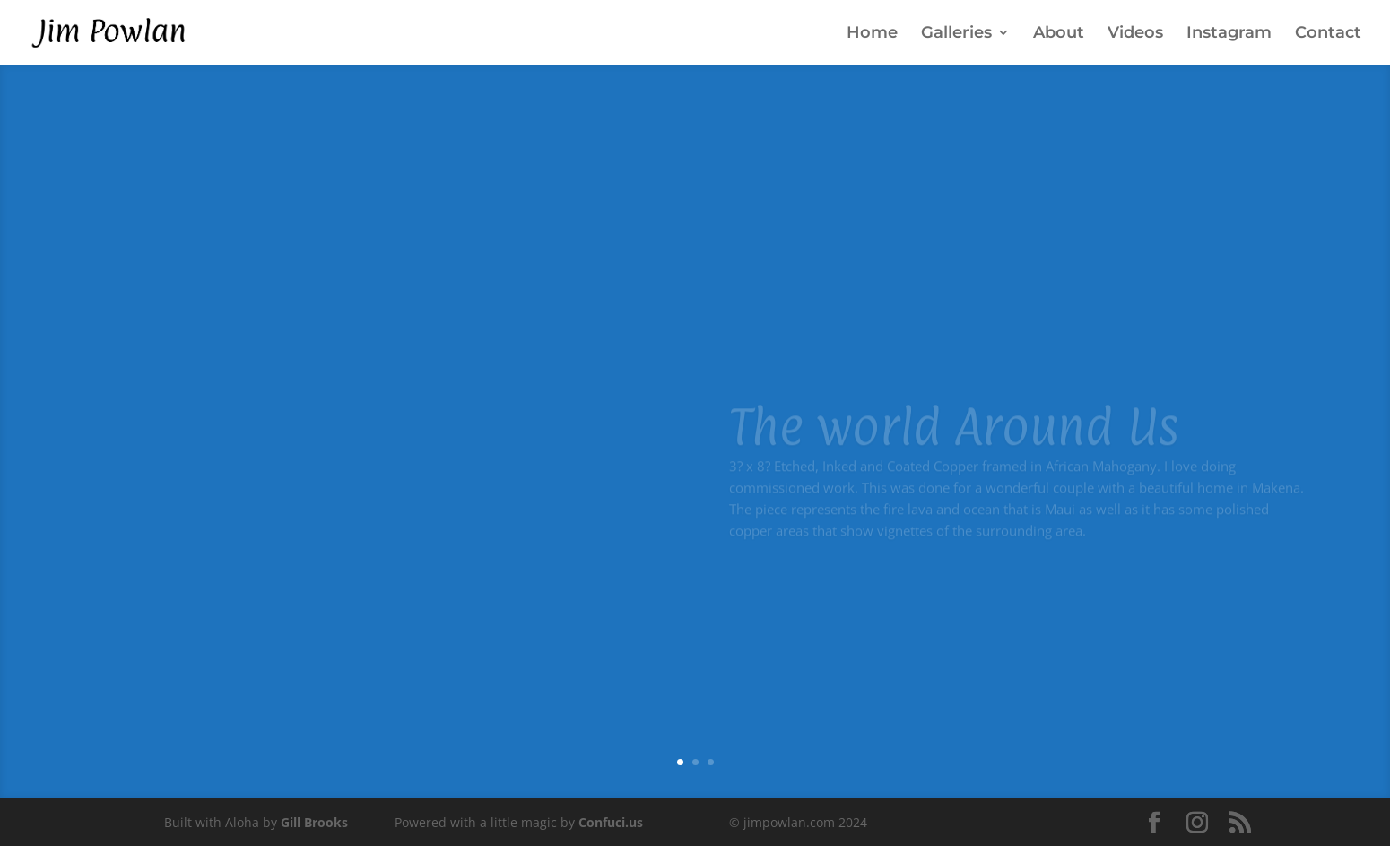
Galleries (956, 34)
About (1058, 34)
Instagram (1229, 34)
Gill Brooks (314, 822)
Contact (1328, 34)
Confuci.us (610, 822)
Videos (1135, 34)
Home (872, 34)
